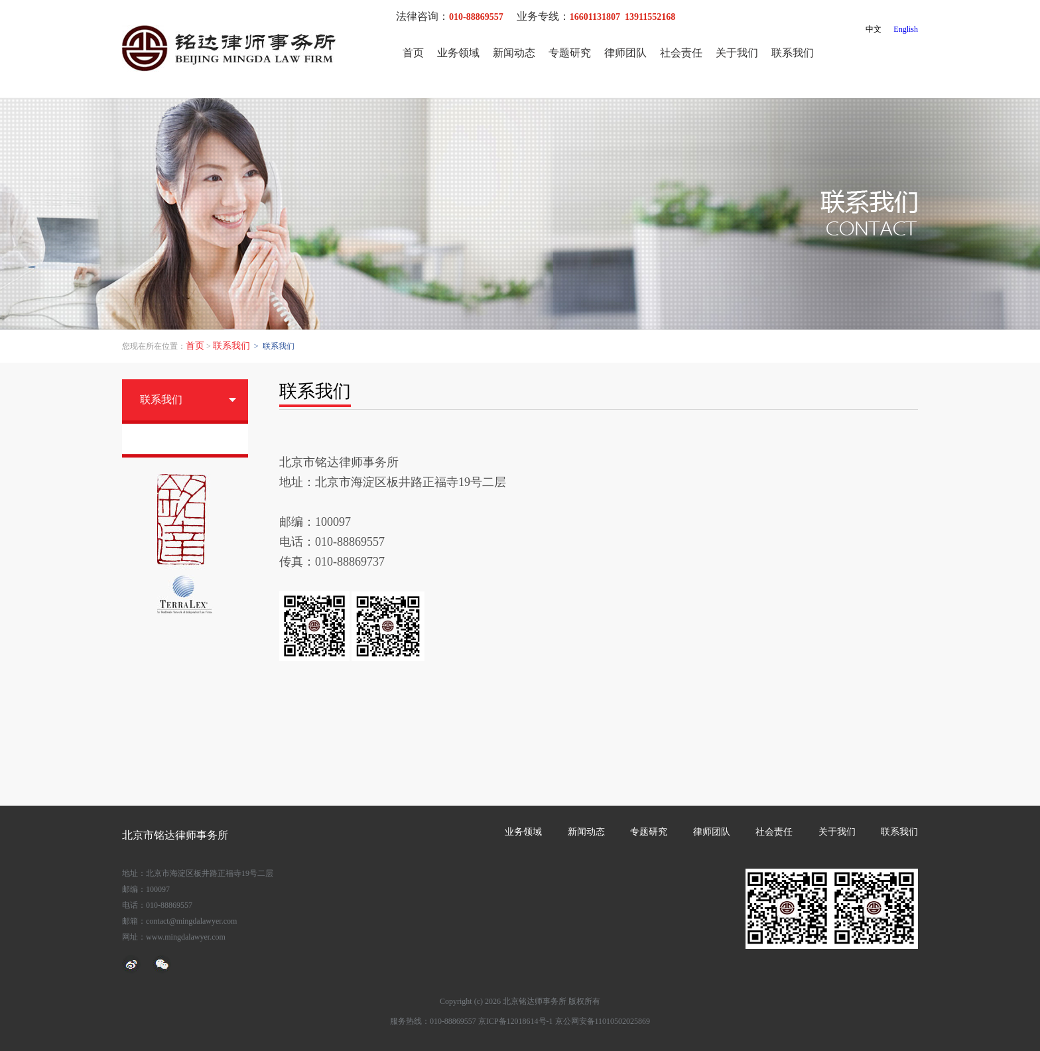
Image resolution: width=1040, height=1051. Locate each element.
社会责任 (681, 52)
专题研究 (570, 52)
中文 (873, 29)
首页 (413, 52)
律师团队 (625, 52)
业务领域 (458, 52)
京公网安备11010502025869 (603, 1021)
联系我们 (792, 52)
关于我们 (737, 52)
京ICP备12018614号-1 (515, 1021)
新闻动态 (514, 52)
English (905, 29)
